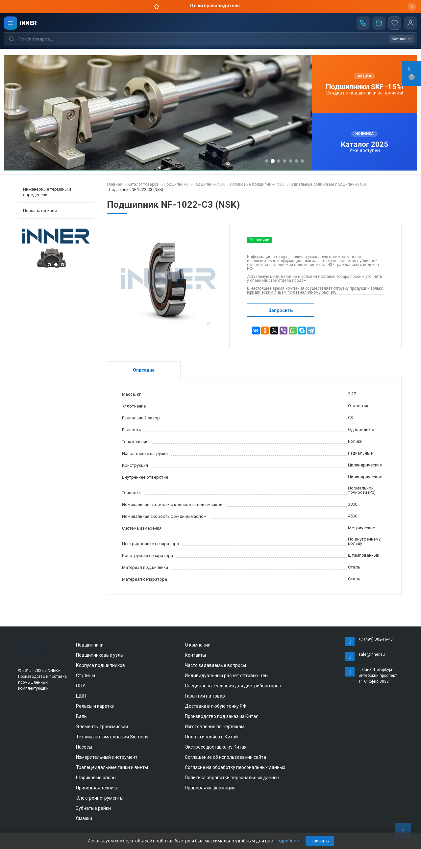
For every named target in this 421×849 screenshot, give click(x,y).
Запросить (280, 310)
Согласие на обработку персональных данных (235, 767)
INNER (28, 22)
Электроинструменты (99, 798)
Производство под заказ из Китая (222, 716)
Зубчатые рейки (93, 808)
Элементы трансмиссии (102, 726)
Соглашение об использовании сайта (225, 757)
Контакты (195, 655)
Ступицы (85, 675)
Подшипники (90, 645)
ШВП (81, 696)
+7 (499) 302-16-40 (376, 639)
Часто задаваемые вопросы (215, 665)
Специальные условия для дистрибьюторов (233, 685)
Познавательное (40, 210)
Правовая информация (210, 787)
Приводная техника (97, 787)
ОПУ (80, 685)
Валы (81, 716)
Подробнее (287, 840)
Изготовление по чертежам (214, 726)
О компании (197, 645)
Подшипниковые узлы (100, 655)
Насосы (84, 747)
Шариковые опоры (96, 777)
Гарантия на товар (205, 696)
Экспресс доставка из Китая (216, 747)
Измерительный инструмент (106, 757)
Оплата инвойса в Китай (211, 736)
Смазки (84, 818)
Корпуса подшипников (100, 665)
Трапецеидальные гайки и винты (112, 767)
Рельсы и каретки (95, 706)
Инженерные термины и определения (47, 192)
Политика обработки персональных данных (232, 777)
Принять (319, 840)
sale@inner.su (372, 654)
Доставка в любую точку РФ (215, 706)
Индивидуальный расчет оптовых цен (226, 675)
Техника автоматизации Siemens (112, 736)
